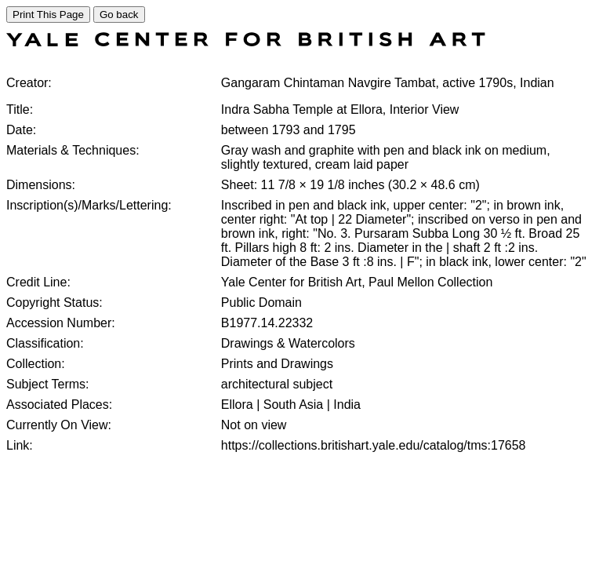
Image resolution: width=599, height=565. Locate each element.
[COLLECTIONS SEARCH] (245, 42)
